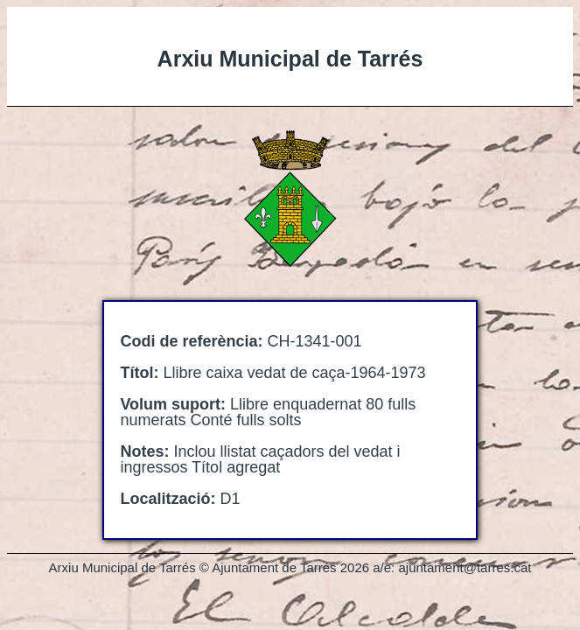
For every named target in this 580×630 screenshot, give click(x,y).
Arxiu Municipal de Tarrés (290, 58)
